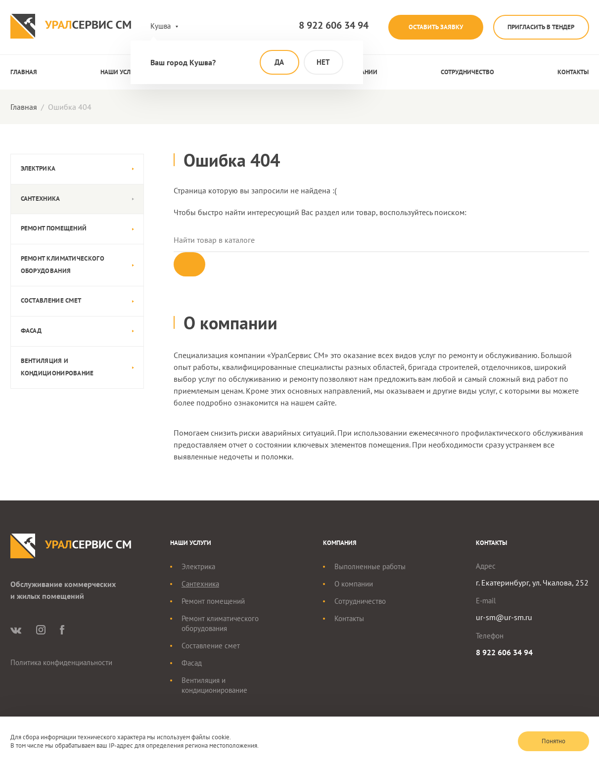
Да (279, 62)
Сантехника (40, 198)
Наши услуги (120, 72)
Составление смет (51, 300)
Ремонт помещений (54, 228)
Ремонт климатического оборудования (62, 264)
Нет (323, 62)
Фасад (31, 330)
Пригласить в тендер (540, 27)
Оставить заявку (431, 27)
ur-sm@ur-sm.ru (504, 618)
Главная (23, 72)
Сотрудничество (467, 72)
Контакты (573, 72)
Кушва (160, 26)
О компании (353, 584)
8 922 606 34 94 (327, 25)
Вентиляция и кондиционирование (57, 367)
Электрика (38, 168)
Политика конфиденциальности (61, 663)
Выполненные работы (370, 567)
